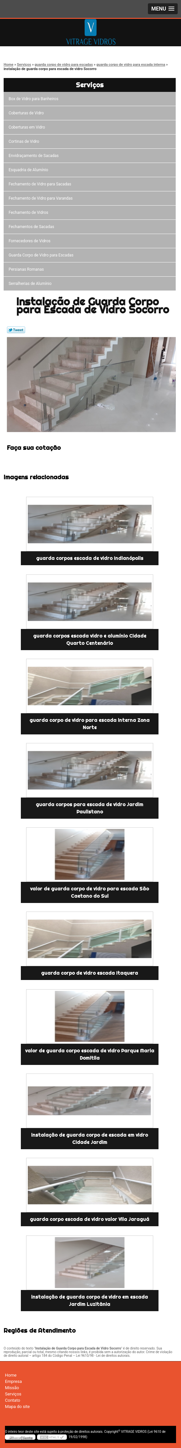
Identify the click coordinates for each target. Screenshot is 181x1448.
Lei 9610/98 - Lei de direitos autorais (103, 1355)
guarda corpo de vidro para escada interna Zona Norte (89, 723)
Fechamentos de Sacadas (32, 226)
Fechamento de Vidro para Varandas (42, 198)
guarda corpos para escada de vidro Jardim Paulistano (89, 808)
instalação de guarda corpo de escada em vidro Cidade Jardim (89, 1138)
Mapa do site (17, 1406)
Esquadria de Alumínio (29, 170)
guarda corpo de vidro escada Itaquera (89, 973)
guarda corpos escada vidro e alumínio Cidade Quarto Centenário (89, 639)
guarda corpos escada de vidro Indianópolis (89, 558)
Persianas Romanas (27, 269)
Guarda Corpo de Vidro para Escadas (42, 255)
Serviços (90, 85)
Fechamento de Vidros (29, 212)
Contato (12, 1400)
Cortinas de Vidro (25, 141)
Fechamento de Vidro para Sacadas (41, 184)
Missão (12, 1387)
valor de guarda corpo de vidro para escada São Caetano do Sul (89, 892)
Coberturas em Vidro (28, 127)
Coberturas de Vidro (27, 113)
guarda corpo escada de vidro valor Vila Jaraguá (89, 1219)
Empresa (13, 1381)
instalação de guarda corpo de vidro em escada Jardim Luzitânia (89, 1300)
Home (11, 1375)
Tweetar (16, 330)
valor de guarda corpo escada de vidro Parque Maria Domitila (89, 1054)
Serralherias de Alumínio (31, 283)
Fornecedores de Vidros (31, 241)
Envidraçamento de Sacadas (35, 155)
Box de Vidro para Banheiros (34, 99)
